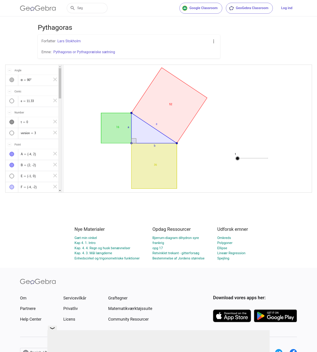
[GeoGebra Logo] (38, 8)
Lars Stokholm (69, 41)
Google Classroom (200, 8)
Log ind (286, 8)
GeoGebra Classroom (248, 8)
